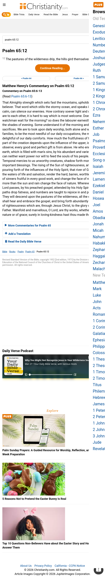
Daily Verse (33, 14)
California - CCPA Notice (70, 565)
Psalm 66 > (79, 78)
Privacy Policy (43, 565)
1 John (99, 423)
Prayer (75, 14)
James (99, 404)
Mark (97, 289)
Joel (96, 205)
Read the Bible (51, 14)
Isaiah (98, 166)
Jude (97, 442)
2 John (99, 429)
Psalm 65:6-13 (21, 96)
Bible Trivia (19, 14)
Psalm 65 (30, 251)
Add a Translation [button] (18, 233)
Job (96, 134)
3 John (99, 436)
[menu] (4, 5)
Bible (4, 251)
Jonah (98, 224)
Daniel (98, 192)
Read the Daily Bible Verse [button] (23, 241)
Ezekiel (99, 185)
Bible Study (88, 14)
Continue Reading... (52, 68)
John (97, 301)
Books (12, 251)
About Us (26, 565)
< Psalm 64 (26, 78)
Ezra (96, 115)
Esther (98, 128)
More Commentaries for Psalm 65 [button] (28, 225)
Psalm (21, 251)
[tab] (52, 225)
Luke (97, 295)
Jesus (65, 14)
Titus (97, 385)
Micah (98, 230)
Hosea (98, 198)
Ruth (97, 70)
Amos (98, 211)
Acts (97, 308)
